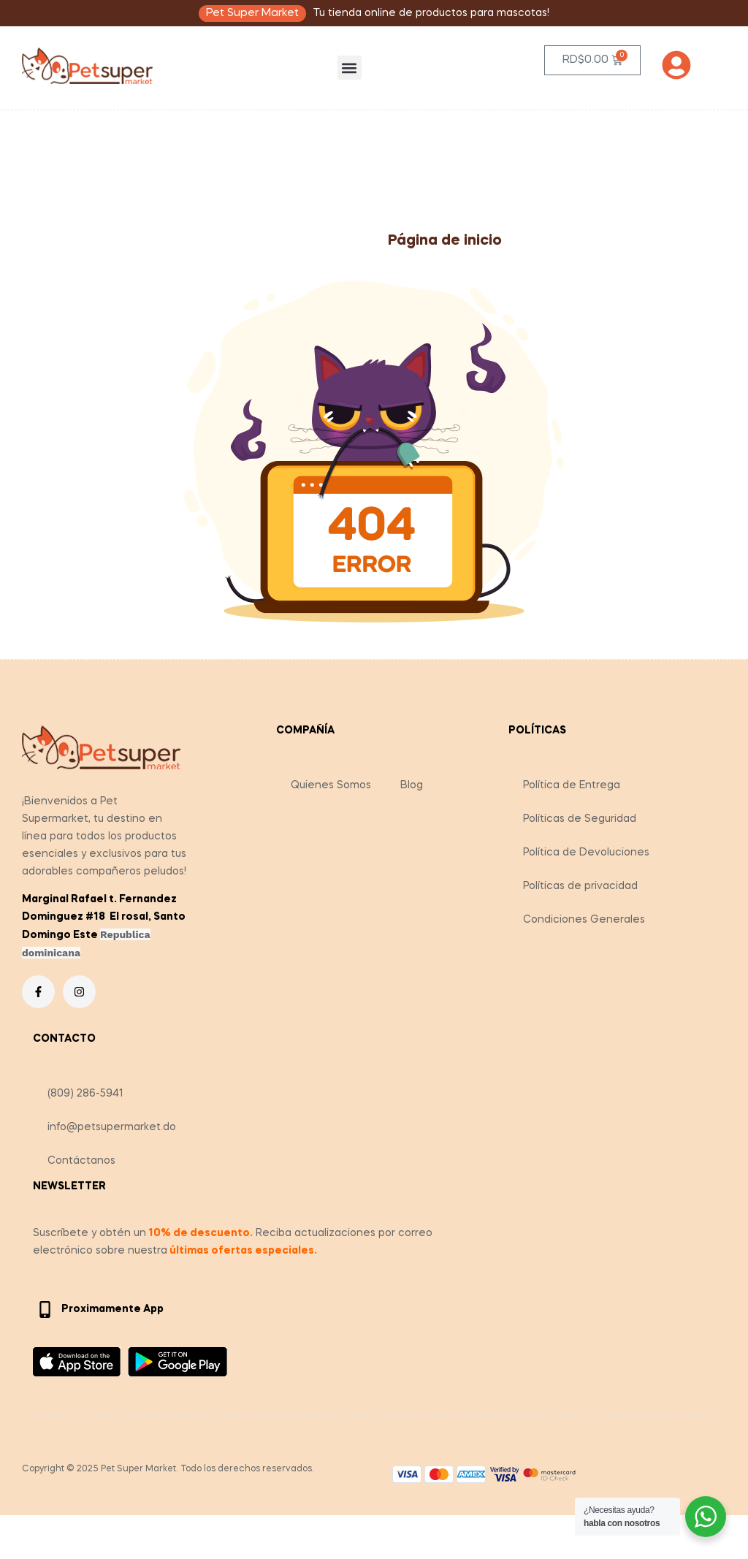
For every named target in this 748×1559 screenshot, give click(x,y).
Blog (411, 785)
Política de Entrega (571, 785)
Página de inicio (445, 241)
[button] (349, 68)
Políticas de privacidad (580, 886)
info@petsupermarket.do (111, 1127)
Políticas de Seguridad (579, 819)
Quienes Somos (331, 785)
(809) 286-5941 (85, 1094)
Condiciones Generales (584, 920)
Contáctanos (81, 1161)
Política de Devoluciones (586, 852)
